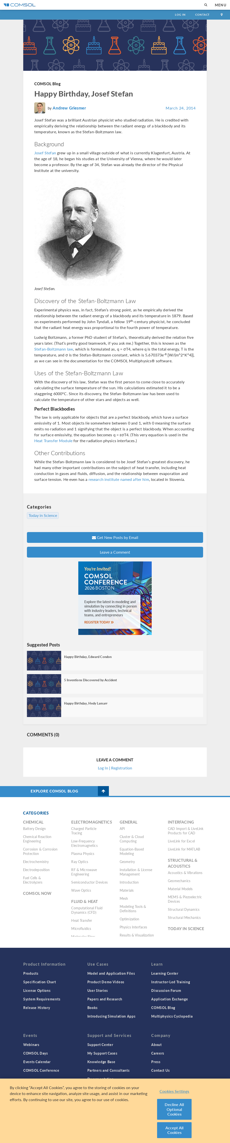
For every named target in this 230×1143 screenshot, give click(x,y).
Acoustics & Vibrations (185, 872)
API (122, 828)
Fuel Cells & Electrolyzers (32, 880)
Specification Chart (39, 981)
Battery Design (34, 828)
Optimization (129, 918)
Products (30, 973)
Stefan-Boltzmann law (53, 349)
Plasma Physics (82, 853)
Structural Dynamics (183, 909)
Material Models (180, 888)
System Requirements (41, 999)
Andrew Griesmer (69, 108)
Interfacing (181, 822)
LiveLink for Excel (181, 841)
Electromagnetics (91, 822)
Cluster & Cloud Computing (132, 838)
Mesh (124, 898)
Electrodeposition (36, 869)
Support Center (100, 1044)
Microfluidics (81, 928)
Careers (157, 1053)
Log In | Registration (115, 768)
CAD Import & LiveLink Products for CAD (185, 830)
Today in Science (43, 515)
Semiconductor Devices (89, 882)
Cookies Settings (174, 1091)
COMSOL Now (37, 893)
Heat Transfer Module (53, 440)
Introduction (129, 882)
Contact (202, 14)
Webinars (31, 1044)
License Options (37, 990)
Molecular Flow (83, 936)
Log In (180, 14)
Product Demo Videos (105, 981)
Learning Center (164, 973)
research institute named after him (119, 479)
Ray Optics (79, 861)
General (128, 822)
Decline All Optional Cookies (174, 1109)
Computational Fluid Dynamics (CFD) (87, 910)
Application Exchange (169, 999)
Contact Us (160, 1070)
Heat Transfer (81, 920)
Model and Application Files (111, 973)
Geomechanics (179, 880)
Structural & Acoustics (182, 863)
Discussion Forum (166, 990)
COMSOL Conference (41, 1070)
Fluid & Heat (84, 901)
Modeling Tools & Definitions (133, 908)
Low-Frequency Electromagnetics (84, 843)
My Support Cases (102, 1053)
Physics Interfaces (133, 926)
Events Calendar (37, 1061)
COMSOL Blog (47, 83)
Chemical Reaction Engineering (37, 838)
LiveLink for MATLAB (184, 849)
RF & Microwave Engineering (84, 871)
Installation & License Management (136, 871)
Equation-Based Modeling (132, 851)
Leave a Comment (115, 552)
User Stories (97, 990)
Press (156, 1061)
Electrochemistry (36, 861)
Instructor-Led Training (170, 981)
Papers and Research (104, 999)
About (156, 1044)
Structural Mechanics (184, 917)
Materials (127, 890)
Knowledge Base (101, 1061)
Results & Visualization (137, 935)
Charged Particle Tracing (83, 830)
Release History (36, 1007)
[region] (115, 1111)
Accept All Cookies (174, 1130)
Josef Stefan (45, 153)
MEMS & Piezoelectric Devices (185, 899)
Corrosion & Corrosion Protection (40, 851)
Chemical (33, 822)
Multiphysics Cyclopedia (172, 1016)
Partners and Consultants (108, 1070)
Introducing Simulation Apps (111, 1016)
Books (92, 1007)
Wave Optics (81, 890)
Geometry (127, 861)
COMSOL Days (35, 1053)
